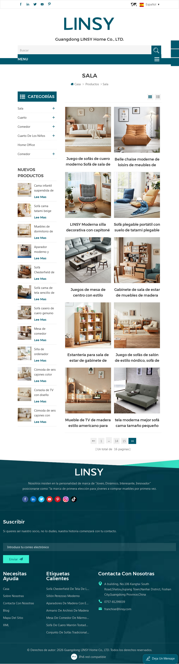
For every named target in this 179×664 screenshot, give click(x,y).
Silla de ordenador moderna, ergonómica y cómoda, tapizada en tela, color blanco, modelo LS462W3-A (45, 353)
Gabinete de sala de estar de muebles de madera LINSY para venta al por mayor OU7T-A (137, 294)
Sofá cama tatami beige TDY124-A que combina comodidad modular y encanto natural (44, 209)
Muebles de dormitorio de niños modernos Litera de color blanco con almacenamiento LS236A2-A (45, 230)
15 (124, 441)
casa (6, 589)
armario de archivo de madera (67, 611)
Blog (6, 611)
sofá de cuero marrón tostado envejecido (68, 625)
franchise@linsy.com (117, 609)
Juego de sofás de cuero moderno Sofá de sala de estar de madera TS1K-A (88, 163)
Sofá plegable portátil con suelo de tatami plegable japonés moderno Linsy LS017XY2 (137, 228)
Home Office (26, 146)
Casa (76, 85)
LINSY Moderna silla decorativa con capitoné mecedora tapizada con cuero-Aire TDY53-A (88, 228)
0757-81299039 (114, 602)
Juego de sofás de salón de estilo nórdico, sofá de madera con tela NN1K (137, 359)
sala (20, 109)
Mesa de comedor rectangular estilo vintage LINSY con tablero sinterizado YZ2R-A (43, 332)
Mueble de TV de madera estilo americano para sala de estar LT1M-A (88, 424)
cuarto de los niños (31, 137)
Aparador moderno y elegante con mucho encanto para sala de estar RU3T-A (44, 250)
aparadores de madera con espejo (68, 603)
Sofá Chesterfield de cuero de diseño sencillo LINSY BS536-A (45, 271)
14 (116, 441)
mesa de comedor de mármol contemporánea (68, 618)
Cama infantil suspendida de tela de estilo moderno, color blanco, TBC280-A (45, 189)
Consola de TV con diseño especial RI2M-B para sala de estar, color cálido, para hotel (45, 393)
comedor (24, 128)
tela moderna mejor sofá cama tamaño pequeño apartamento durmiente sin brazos (137, 424)
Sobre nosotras (13, 596)
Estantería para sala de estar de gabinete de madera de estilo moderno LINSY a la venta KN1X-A (88, 359)
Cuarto (22, 119)
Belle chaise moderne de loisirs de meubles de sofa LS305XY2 (137, 163)
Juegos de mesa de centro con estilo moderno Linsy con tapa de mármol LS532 (88, 294)
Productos (92, 85)
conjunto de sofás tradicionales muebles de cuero (68, 633)
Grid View (150, 98)
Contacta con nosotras (18, 603)
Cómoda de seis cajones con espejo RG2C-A (45, 414)
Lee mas (40, 198)
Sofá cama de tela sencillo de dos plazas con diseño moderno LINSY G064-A (45, 291)
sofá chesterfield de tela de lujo (68, 589)
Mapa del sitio (13, 618)
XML (6, 625)
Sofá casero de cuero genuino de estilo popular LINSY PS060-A (44, 312)
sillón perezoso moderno (63, 596)
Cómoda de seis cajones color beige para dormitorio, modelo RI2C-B (45, 373)
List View (158, 98)
